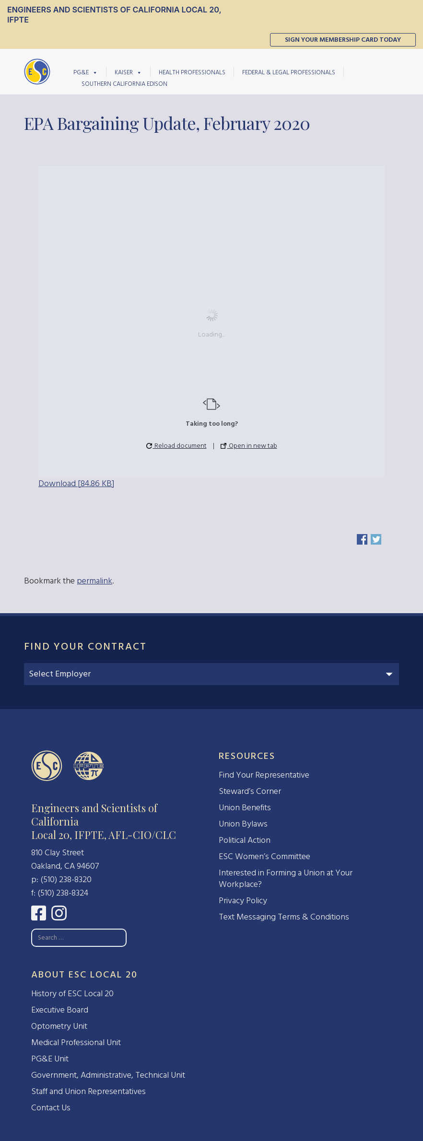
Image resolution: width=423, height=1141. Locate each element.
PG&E (85, 72)
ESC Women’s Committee (264, 856)
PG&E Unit (50, 1059)
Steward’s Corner (250, 791)
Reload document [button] (176, 445)
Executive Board (59, 1010)
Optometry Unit (59, 1026)
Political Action (244, 840)
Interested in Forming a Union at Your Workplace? (285, 878)
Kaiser (128, 72)
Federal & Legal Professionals (288, 72)
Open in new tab (249, 445)
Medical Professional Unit (76, 1042)
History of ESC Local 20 (72, 994)
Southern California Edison (124, 84)
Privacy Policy (243, 901)
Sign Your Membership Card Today (343, 39)
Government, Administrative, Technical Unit (108, 1075)
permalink (94, 581)
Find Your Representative (264, 775)
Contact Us (50, 1108)
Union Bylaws (243, 824)
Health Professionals (192, 72)
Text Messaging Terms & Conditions (284, 917)
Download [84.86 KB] (76, 483)
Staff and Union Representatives (88, 1091)
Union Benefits (245, 808)
